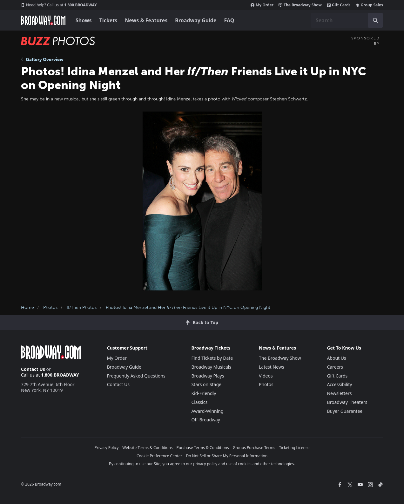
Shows (84, 20)
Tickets (108, 20)
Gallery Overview (42, 59)
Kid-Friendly (203, 393)
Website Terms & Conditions (147, 447)
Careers (335, 367)
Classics (199, 402)
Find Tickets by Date (212, 358)
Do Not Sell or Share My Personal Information (226, 456)
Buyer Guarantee (344, 411)
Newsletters (339, 393)
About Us (336, 358)
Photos (50, 307)
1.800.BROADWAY (59, 5)
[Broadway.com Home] (43, 20)
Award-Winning (207, 411)
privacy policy (205, 464)
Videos (266, 376)
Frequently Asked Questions (136, 376)
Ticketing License (294, 447)
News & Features (146, 20)
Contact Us (33, 369)
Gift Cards (339, 5)
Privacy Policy (107, 447)
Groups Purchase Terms (254, 447)
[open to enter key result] (375, 20)
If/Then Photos (82, 307)
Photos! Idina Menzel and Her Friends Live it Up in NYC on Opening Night (188, 307)
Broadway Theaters (347, 402)
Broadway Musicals (211, 367)
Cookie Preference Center (159, 456)
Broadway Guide (195, 20)
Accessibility (339, 384)
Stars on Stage (206, 384)
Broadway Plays (207, 376)
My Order (262, 5)
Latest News (271, 367)
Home (27, 307)
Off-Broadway (205, 420)
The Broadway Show (300, 5)
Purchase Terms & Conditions (203, 447)
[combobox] (347, 20)
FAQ (229, 20)
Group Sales (369, 5)
